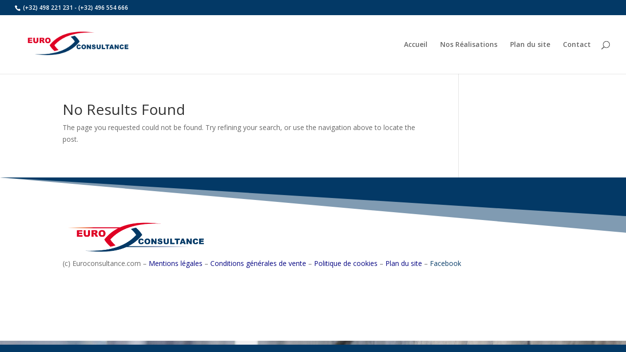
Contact (577, 45)
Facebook (445, 263)
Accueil (415, 45)
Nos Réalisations (468, 45)
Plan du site (530, 45)
